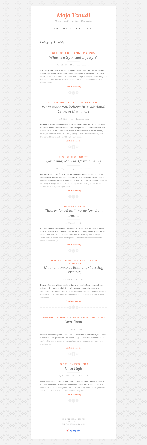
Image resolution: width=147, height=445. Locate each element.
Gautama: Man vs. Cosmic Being (73, 161)
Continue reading (78, 86)
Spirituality (89, 53)
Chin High (73, 368)
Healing (72, 103)
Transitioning (73, 263)
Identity (76, 53)
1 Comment (83, 376)
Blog (78, 29)
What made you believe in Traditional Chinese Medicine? (73, 109)
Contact (89, 29)
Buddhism (72, 157)
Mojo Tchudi (73, 15)
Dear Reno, (73, 321)
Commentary (59, 103)
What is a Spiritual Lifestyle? (73, 57)
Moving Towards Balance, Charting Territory (73, 269)
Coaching (64, 53)
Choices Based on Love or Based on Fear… (73, 213)
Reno (85, 317)
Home (56, 29)
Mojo (72, 65)
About (66, 29)
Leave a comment (83, 65)
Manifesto (75, 364)
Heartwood (85, 103)
